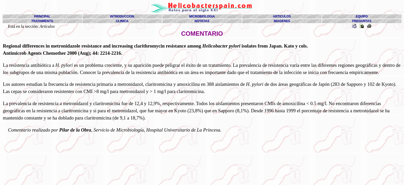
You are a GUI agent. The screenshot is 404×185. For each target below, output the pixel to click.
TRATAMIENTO (42, 21)
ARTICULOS (282, 16)
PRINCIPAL (42, 16)
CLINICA (122, 21)
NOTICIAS (202, 21)
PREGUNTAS (361, 21)
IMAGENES (282, 21)
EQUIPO (362, 16)
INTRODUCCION (122, 16)
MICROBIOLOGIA (202, 16)
